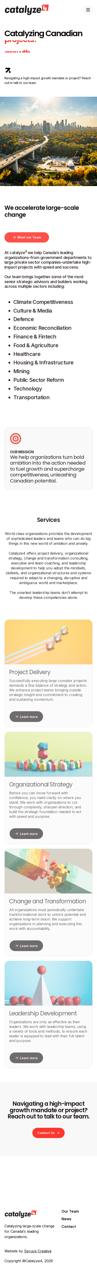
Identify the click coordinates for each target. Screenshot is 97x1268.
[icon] (8, 70)
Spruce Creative (38, 1251)
